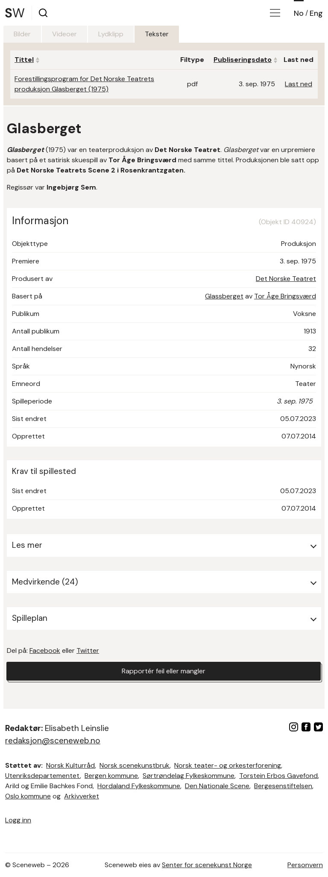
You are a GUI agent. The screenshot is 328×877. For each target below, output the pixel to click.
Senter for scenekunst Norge (207, 864)
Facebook (44, 650)
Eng (316, 13)
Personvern (305, 864)
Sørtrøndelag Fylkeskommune (188, 775)
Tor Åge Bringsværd (285, 296)
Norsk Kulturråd (70, 765)
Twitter (87, 650)
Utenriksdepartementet (42, 775)
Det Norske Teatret (286, 278)
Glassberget (224, 296)
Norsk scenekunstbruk (135, 765)
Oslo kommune (28, 796)
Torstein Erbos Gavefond (278, 775)
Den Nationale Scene (217, 785)
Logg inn (18, 820)
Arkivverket (81, 796)
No (299, 13)
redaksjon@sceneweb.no (52, 740)
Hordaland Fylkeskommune (138, 785)
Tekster (157, 33)
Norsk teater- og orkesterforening (227, 765)
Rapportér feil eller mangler (163, 671)
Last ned (298, 83)
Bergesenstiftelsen (283, 785)
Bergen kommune (111, 775)
